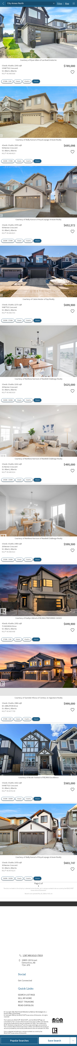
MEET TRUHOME (26, 1001)
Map (67, 3)
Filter (59, 3)
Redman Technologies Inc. (38, 1012)
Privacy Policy (8, 1013)
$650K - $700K (8, 161)
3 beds (19, 241)
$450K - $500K (8, 480)
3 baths (28, 161)
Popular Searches (19, 1040)
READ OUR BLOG (26, 1005)
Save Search (54, 1040)
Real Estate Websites (22, 1012)
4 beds (19, 161)
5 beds (18, 81)
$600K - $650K (8, 400)
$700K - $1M (7, 81)
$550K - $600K (8, 559)
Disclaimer (16, 1013)
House (36, 81)
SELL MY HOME (25, 998)
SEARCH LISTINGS (26, 994)
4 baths (26, 81)
